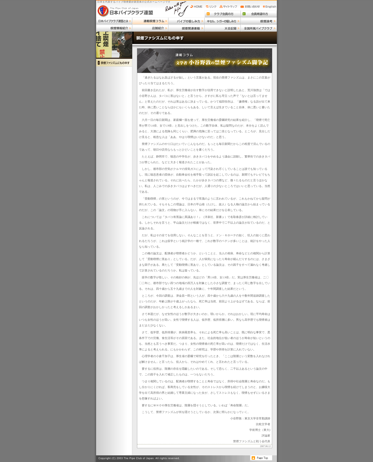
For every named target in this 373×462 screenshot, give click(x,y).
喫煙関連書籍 (186, 28)
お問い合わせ (251, 7)
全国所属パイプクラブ (259, 28)
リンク (212, 7)
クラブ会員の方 (223, 13)
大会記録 (223, 28)
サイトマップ (229, 7)
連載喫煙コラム (150, 21)
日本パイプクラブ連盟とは (114, 21)
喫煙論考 (259, 21)
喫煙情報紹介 (114, 28)
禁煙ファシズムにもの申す (114, 63)
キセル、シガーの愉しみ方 (223, 21)
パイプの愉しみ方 (186, 21)
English (270, 7)
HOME (197, 7)
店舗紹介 (150, 28)
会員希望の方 (259, 13)
